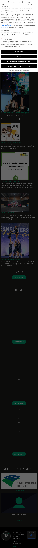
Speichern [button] (19, 54)
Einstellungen (5, 24)
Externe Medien (7, 36)
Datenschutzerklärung (7, 23)
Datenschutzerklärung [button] (19, 67)
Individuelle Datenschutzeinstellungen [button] (19, 64)
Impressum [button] (27, 67)
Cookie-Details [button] (11, 67)
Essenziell (5, 28)
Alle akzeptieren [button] (19, 49)
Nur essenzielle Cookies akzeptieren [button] (19, 59)
